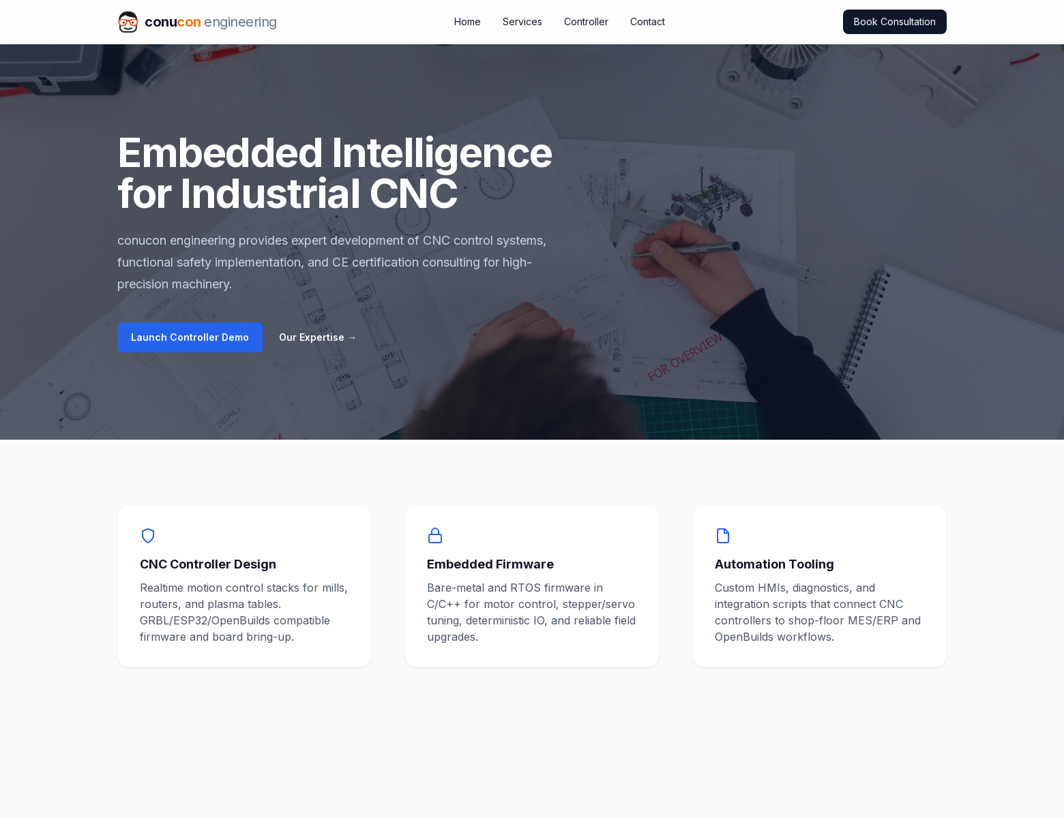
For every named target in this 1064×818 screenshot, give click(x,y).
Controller (586, 21)
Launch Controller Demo (190, 337)
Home (467, 21)
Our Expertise (318, 337)
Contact (647, 21)
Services (522, 21)
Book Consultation (895, 21)
